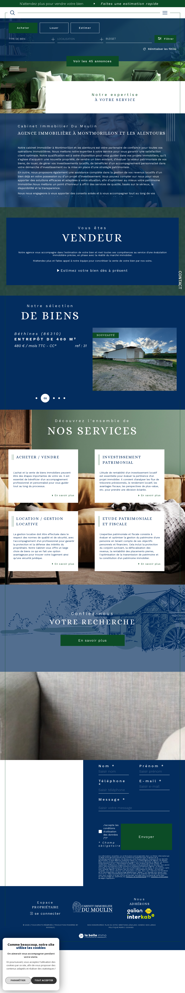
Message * (112, 878)
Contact (180, 280)
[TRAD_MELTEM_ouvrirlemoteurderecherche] (12, 12)
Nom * (107, 810)
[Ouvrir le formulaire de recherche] (165, 39)
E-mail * (110, 861)
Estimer (86, 27)
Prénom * (111, 827)
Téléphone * (115, 844)
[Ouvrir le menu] (165, 12)
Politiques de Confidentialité (140, 969)
